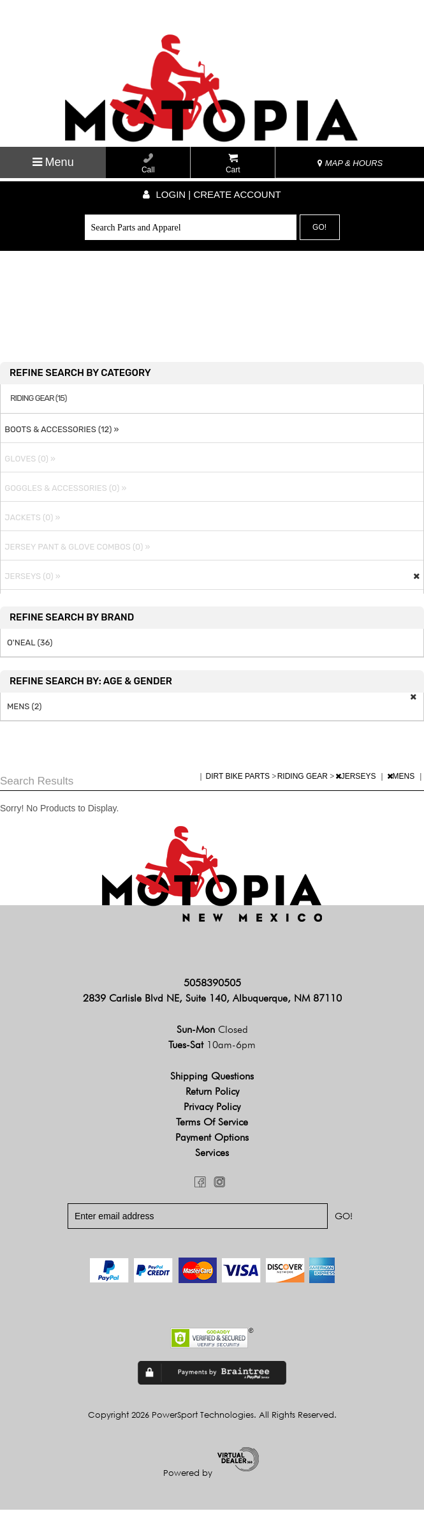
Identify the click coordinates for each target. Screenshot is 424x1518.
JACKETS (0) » (30, 525)
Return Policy (212, 1100)
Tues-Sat (212, 1054)
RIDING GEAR (303, 784)
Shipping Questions (212, 1085)
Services (212, 1161)
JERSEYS (356, 784)
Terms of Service (212, 1131)
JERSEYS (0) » (31, 584)
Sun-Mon (212, 1038)
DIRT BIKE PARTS (239, 784)
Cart (233, 163)
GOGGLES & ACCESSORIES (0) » (63, 496)
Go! (319, 227)
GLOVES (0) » (28, 467)
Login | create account (212, 194)
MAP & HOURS (350, 163)
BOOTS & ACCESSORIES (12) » (60, 437)
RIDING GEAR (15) (38, 407)
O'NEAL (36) (29, 651)
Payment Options (212, 1146)
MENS (402, 784)
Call (148, 163)
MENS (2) (24, 714)
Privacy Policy (212, 1115)
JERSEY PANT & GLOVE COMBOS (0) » (75, 555)
